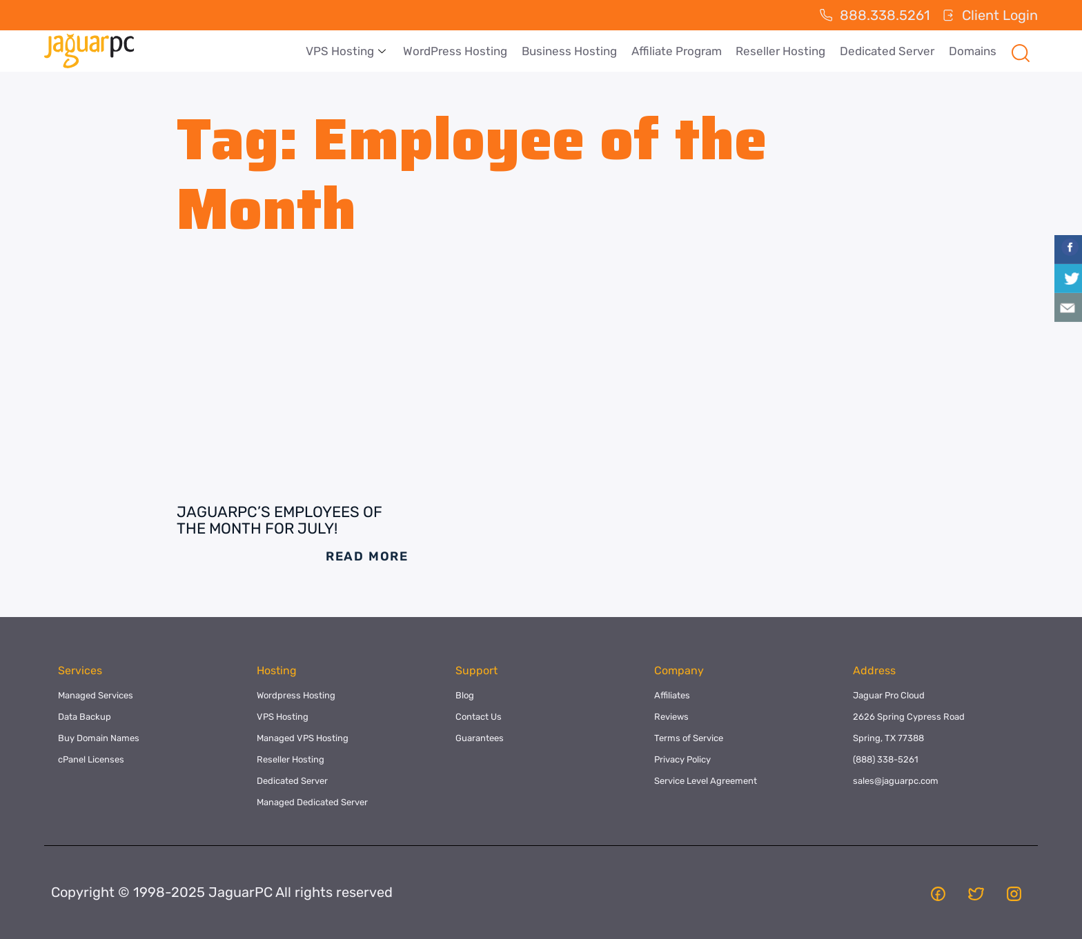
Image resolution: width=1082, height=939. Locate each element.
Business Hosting (571, 51)
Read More (367, 556)
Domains (972, 51)
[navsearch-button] (1020, 51)
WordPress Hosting (458, 51)
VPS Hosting (350, 51)
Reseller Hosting (782, 51)
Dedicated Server (887, 51)
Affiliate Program (678, 51)
